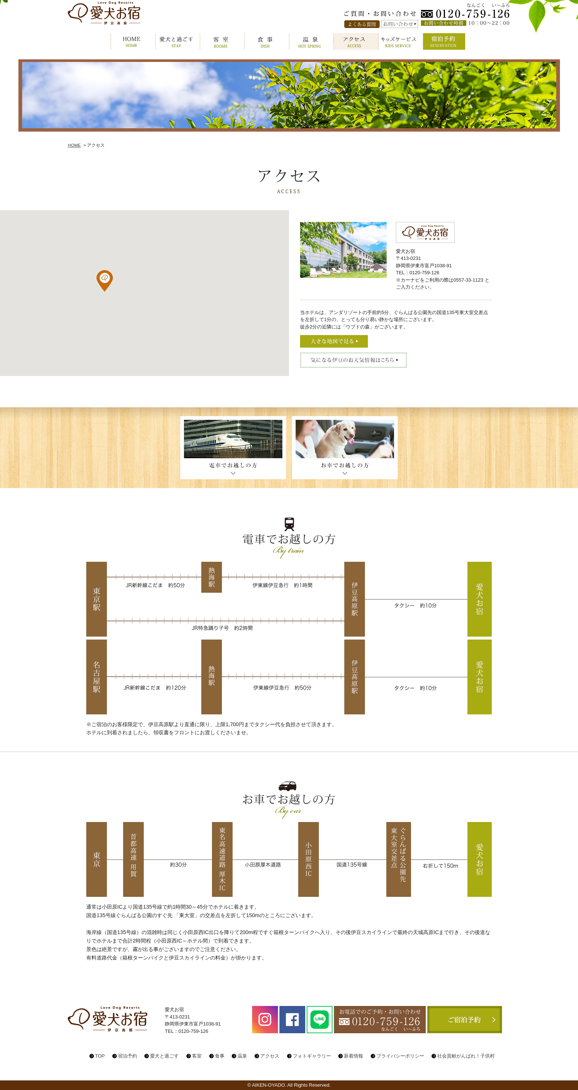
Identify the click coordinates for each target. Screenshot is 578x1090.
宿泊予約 (445, 41)
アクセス (356, 41)
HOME (133, 41)
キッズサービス (401, 41)
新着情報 (353, 1056)
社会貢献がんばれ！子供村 (466, 1056)
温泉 (311, 41)
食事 (267, 41)
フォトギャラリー (312, 1056)
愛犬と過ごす (178, 41)
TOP (100, 1056)
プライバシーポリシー (400, 1056)
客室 (222, 41)
